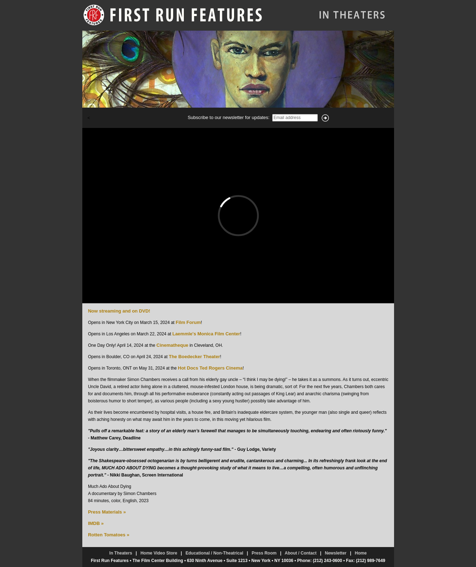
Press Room (264, 553)
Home (361, 553)
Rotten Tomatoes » (108, 534)
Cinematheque (172, 345)
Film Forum (188, 322)
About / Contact (300, 553)
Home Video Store (158, 553)
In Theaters (120, 553)
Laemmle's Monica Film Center (206, 333)
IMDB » (96, 523)
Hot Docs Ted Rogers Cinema (210, 368)
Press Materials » (107, 512)
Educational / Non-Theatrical (214, 553)
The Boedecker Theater (194, 356)
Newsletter (336, 553)
